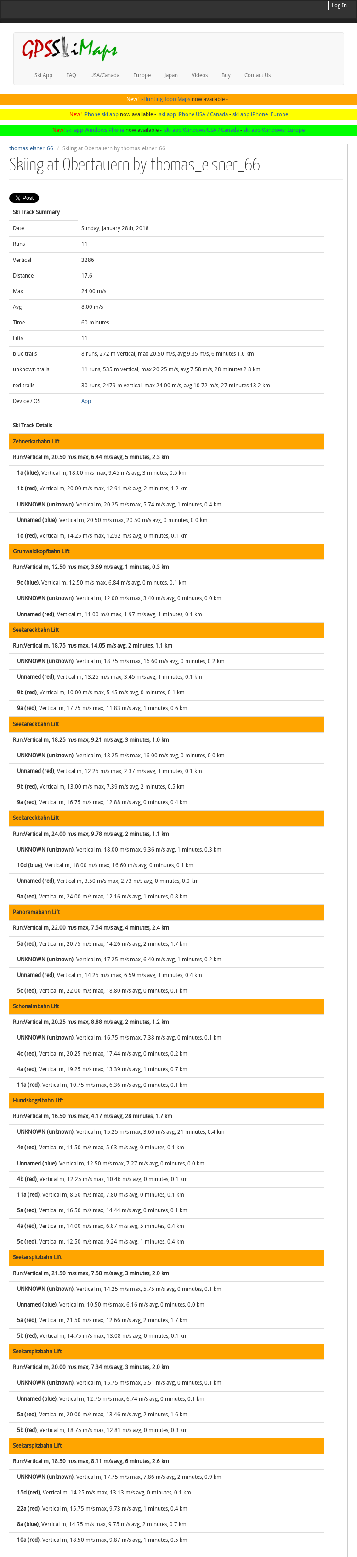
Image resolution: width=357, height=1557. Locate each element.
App (86, 401)
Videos (200, 75)
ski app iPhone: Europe (260, 114)
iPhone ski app (101, 114)
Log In (339, 5)
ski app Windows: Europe (274, 130)
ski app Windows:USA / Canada (201, 130)
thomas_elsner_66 (31, 148)
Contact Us (257, 75)
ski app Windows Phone (95, 130)
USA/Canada (104, 75)
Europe (142, 75)
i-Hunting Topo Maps (165, 99)
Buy (226, 75)
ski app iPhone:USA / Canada (193, 114)
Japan (171, 75)
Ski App (43, 75)
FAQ (71, 75)
